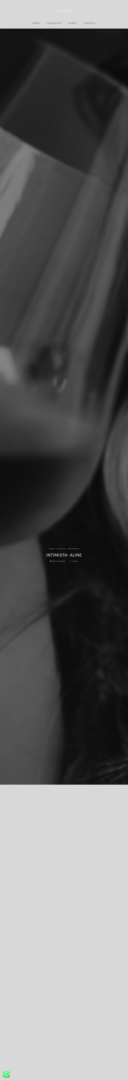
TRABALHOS (54, 23)
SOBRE (72, 23)
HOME (36, 23)
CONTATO (90, 23)
